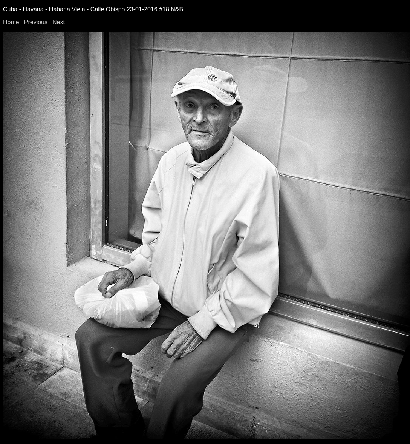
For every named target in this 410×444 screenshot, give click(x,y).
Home (11, 22)
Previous (35, 22)
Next (58, 22)
